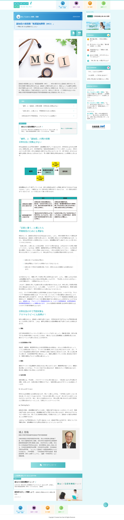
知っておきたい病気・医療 (63, 7)
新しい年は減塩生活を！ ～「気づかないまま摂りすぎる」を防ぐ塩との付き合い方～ (97, 115)
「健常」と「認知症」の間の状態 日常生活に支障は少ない (40, 106)
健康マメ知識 (76, 7)
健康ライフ (103, 7)
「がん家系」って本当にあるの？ (97, 75)
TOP (106, 505)
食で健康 (90, 7)
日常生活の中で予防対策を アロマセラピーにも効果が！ (39, 116)
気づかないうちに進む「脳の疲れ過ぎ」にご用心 (99, 45)
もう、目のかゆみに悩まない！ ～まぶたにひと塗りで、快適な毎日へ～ (98, 104)
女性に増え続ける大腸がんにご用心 (98, 79)
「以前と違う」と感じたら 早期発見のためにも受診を (39, 111)
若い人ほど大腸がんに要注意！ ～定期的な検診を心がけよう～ (98, 93)
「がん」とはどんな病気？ (95, 71)
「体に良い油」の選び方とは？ (99, 60)
